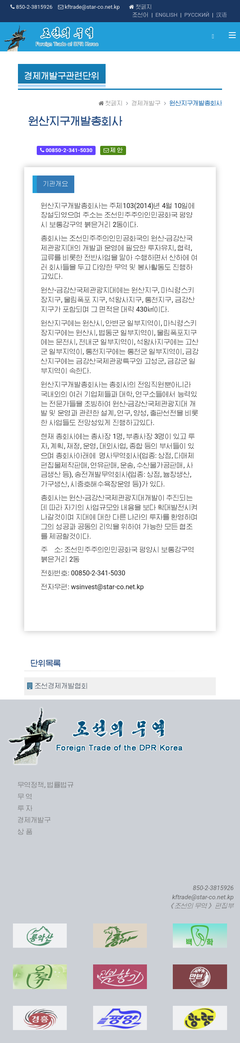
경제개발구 (146, 103)
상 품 (25, 832)
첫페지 (140, 7)
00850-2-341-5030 (66, 150)
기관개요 (55, 184)
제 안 (113, 150)
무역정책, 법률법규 (46, 785)
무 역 (25, 797)
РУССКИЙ (196, 15)
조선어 (140, 15)
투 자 (25, 808)
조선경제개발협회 (57, 686)
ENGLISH (166, 15)
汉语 (221, 15)
